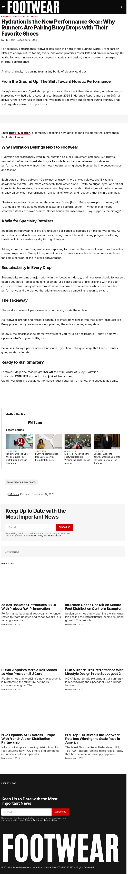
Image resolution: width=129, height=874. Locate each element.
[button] (3, 7)
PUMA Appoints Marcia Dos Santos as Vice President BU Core (46, 457)
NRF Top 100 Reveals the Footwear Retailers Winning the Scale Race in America (77, 458)
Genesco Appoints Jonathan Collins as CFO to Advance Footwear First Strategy (107, 458)
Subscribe (64, 527)
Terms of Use (55, 535)
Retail (26, 16)
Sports (34, 16)
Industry (17, 16)
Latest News (8, 783)
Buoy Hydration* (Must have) (21, 482)
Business (7, 16)
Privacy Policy (36, 535)
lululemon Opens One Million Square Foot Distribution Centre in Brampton (17, 458)
